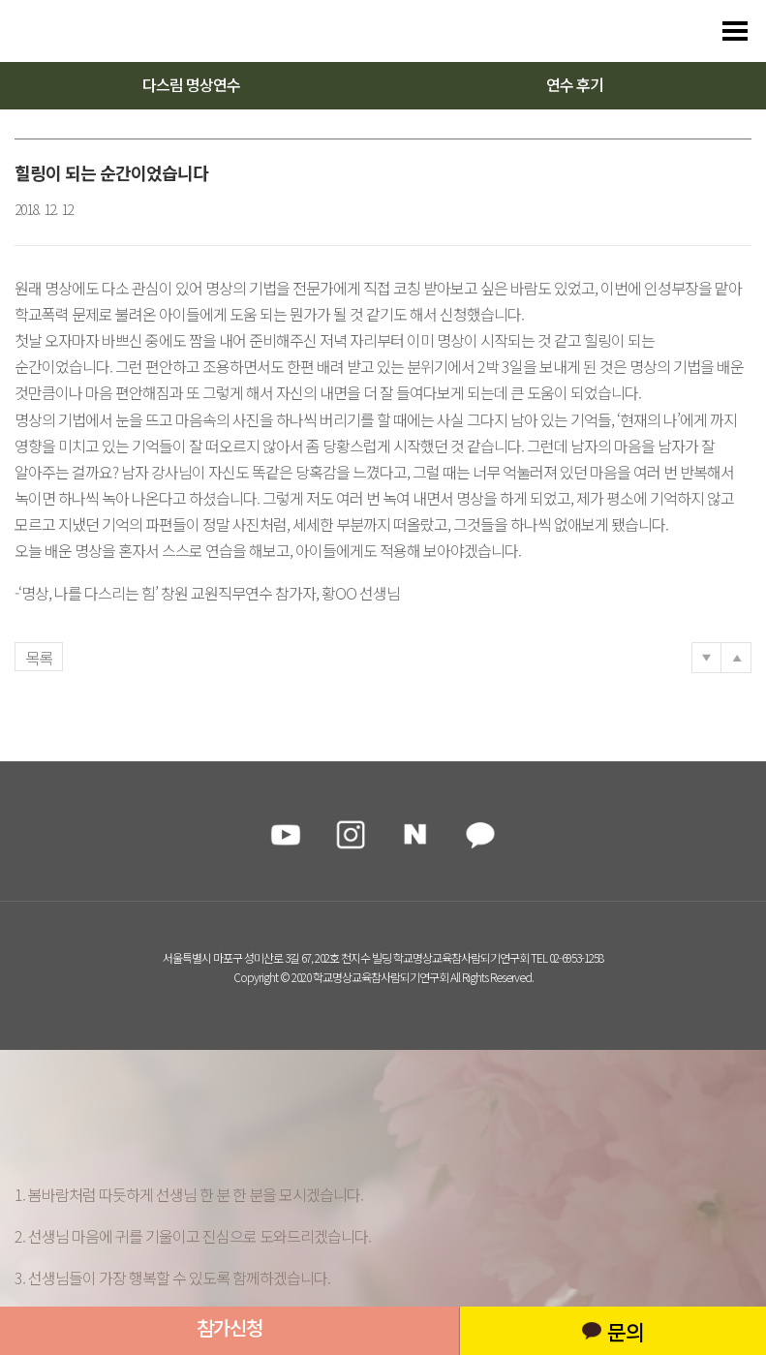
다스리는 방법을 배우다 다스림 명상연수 (108, 31)
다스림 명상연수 (191, 84)
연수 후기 (574, 84)
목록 (38, 657)
